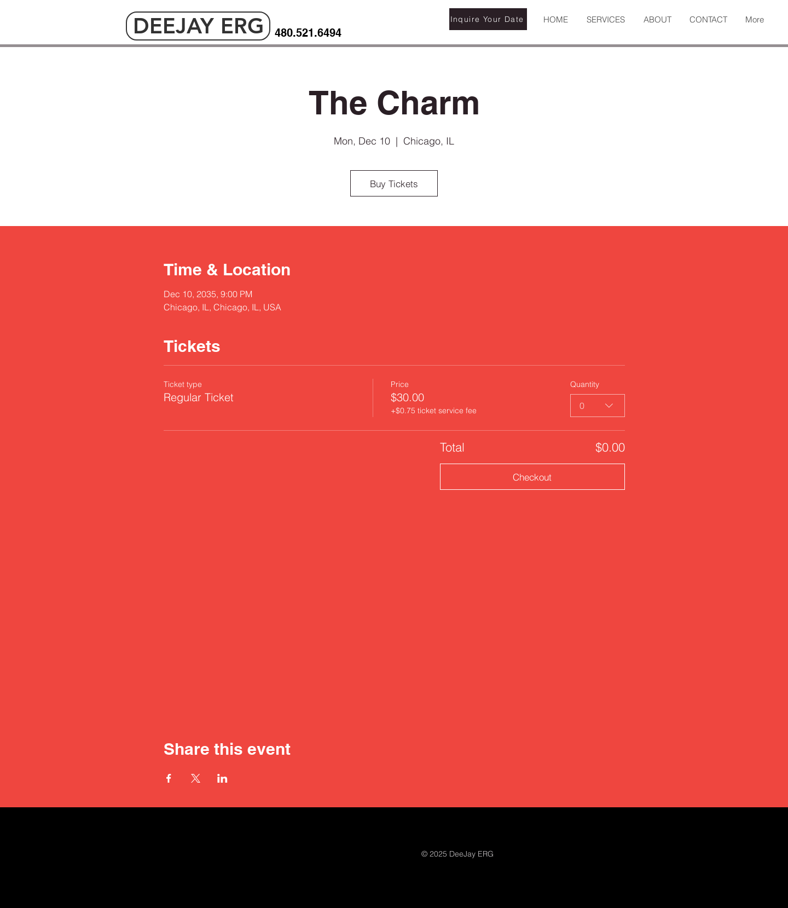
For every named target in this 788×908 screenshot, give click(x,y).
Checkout (532, 477)
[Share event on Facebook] (169, 778)
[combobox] (597, 405)
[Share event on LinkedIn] (222, 778)
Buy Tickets (394, 183)
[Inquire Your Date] (488, 19)
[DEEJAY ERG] (198, 26)
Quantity (584, 384)
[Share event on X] (195, 778)
